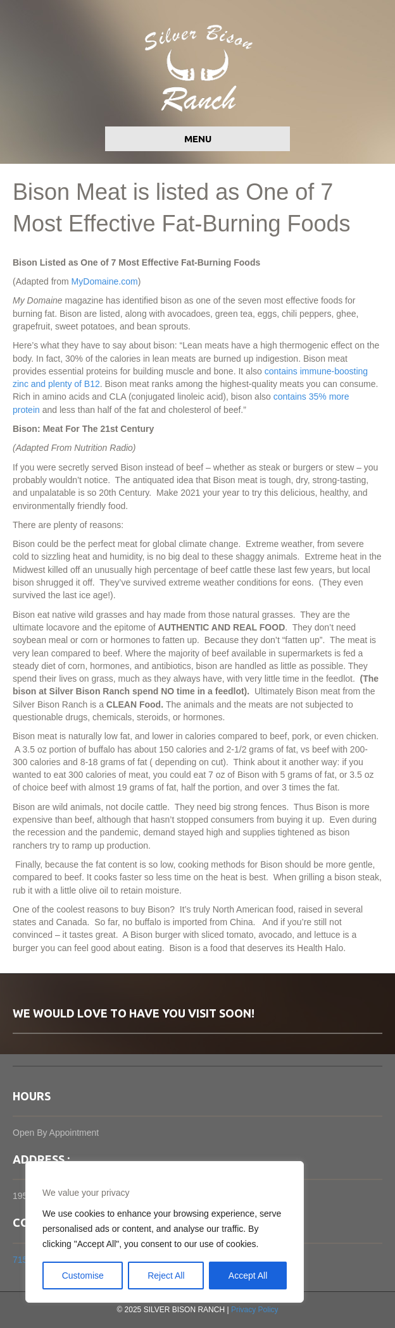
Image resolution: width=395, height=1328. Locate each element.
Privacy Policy (255, 1309)
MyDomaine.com (105, 281)
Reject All (165, 1275)
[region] (164, 1232)
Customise (83, 1275)
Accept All (248, 1275)
